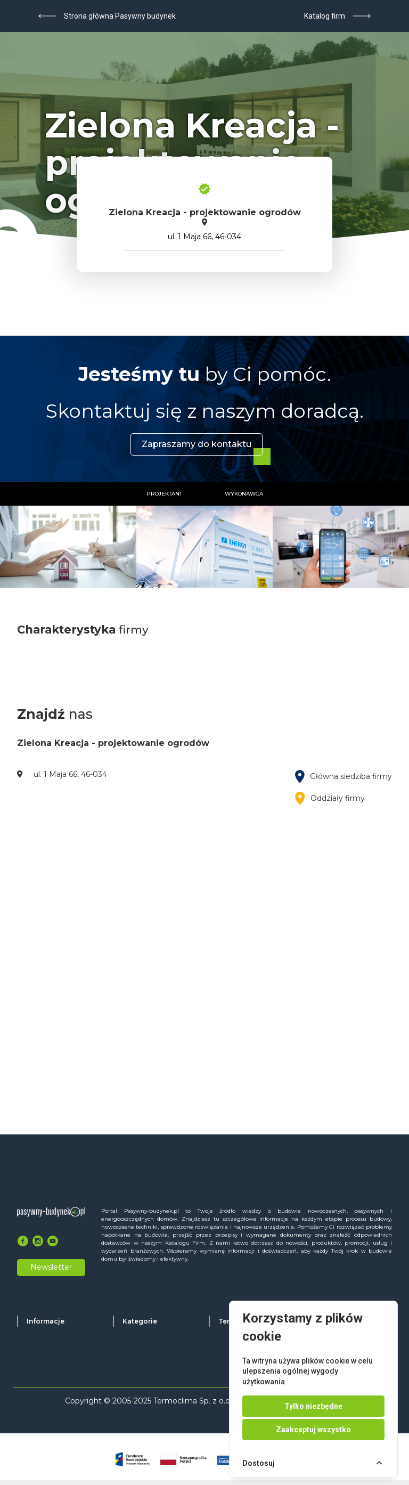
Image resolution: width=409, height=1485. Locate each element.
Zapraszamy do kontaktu (196, 444)
